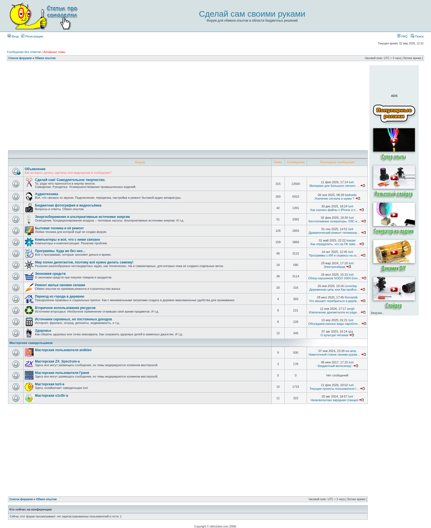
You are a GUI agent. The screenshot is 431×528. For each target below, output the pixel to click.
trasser (351, 240)
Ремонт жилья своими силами (60, 285)
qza (350, 331)
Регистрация (32, 36)
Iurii (351, 182)
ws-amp (351, 351)
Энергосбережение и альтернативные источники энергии (82, 217)
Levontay (351, 286)
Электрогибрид (334, 266)
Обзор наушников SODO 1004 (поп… (334, 278)
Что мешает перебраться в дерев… (334, 301)
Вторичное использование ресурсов (65, 308)
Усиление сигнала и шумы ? (334, 198)
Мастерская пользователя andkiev (63, 350)
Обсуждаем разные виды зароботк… (334, 323)
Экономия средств (50, 274)
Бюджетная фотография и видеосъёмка (68, 205)
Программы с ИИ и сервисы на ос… (334, 255)
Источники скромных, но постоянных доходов (73, 319)
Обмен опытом (45, 58)
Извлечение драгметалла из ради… (334, 312)
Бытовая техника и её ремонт (59, 228)
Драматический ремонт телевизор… (334, 232)
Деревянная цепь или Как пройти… (334, 289)
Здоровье (43, 331)
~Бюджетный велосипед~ (334, 366)
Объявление (35, 169)
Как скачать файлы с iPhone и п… (334, 210)
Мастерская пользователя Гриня (62, 373)
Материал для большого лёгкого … (334, 185)
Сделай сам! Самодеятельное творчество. (70, 180)
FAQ (402, 36)
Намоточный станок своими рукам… (334, 354)
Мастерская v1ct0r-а (51, 396)
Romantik (351, 297)
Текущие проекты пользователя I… (334, 388)
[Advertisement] (188, 67)
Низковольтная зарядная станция (334, 400)
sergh (351, 308)
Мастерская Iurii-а (49, 384)
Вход (13, 36)
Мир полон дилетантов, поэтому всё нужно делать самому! (84, 262)
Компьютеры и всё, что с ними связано (67, 240)
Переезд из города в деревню (59, 296)
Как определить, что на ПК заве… (335, 244)
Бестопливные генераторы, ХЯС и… (334, 221)
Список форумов (20, 58)
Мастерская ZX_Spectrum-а (57, 361)
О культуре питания (334, 335)
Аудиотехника (46, 194)
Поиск (417, 36)
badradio (351, 195)
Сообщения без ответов (24, 52)
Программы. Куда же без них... (60, 251)
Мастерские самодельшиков (31, 343)
